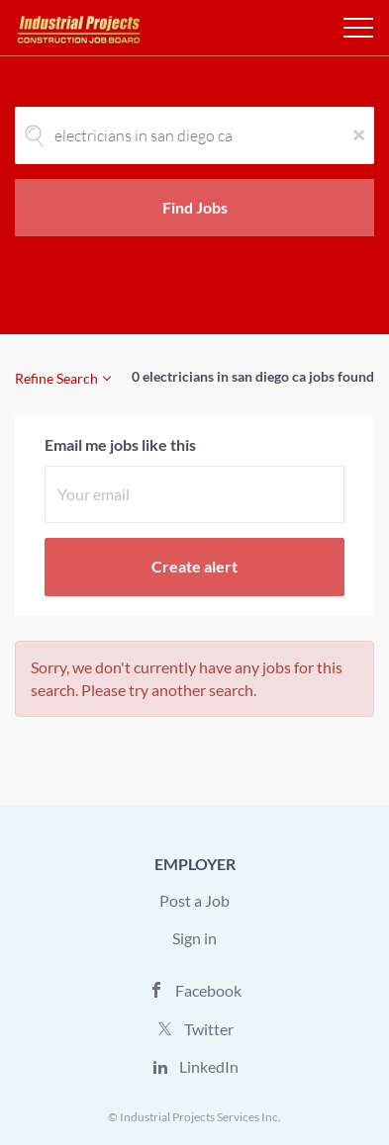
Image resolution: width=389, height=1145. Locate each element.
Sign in (194, 937)
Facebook (208, 990)
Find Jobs (195, 207)
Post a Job (194, 900)
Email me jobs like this (120, 444)
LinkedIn (209, 1066)
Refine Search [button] (56, 378)
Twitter (209, 1028)
